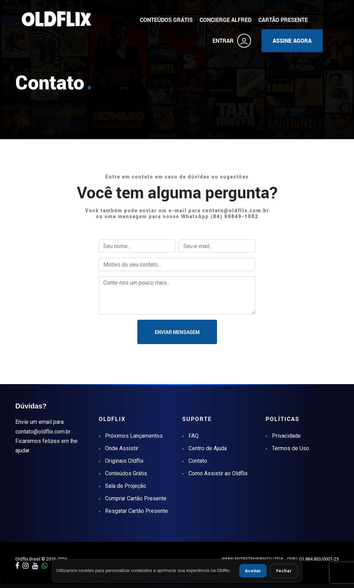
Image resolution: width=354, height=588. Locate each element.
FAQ (193, 435)
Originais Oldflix (124, 461)
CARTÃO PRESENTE (283, 20)
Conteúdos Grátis (126, 473)
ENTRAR (231, 41)
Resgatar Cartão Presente (136, 511)
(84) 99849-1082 (234, 216)
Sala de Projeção (125, 486)
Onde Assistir (121, 448)
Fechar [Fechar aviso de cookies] (284, 570)
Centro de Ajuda (207, 448)
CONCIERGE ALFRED (225, 20)
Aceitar (253, 570)
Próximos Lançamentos (134, 435)
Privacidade (286, 435)
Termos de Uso (290, 448)
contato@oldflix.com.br (235, 210)
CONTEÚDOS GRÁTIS (166, 20)
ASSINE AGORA (292, 41)
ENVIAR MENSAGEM (177, 332)
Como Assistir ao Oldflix (218, 473)
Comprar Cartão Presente (136, 498)
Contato (197, 461)
